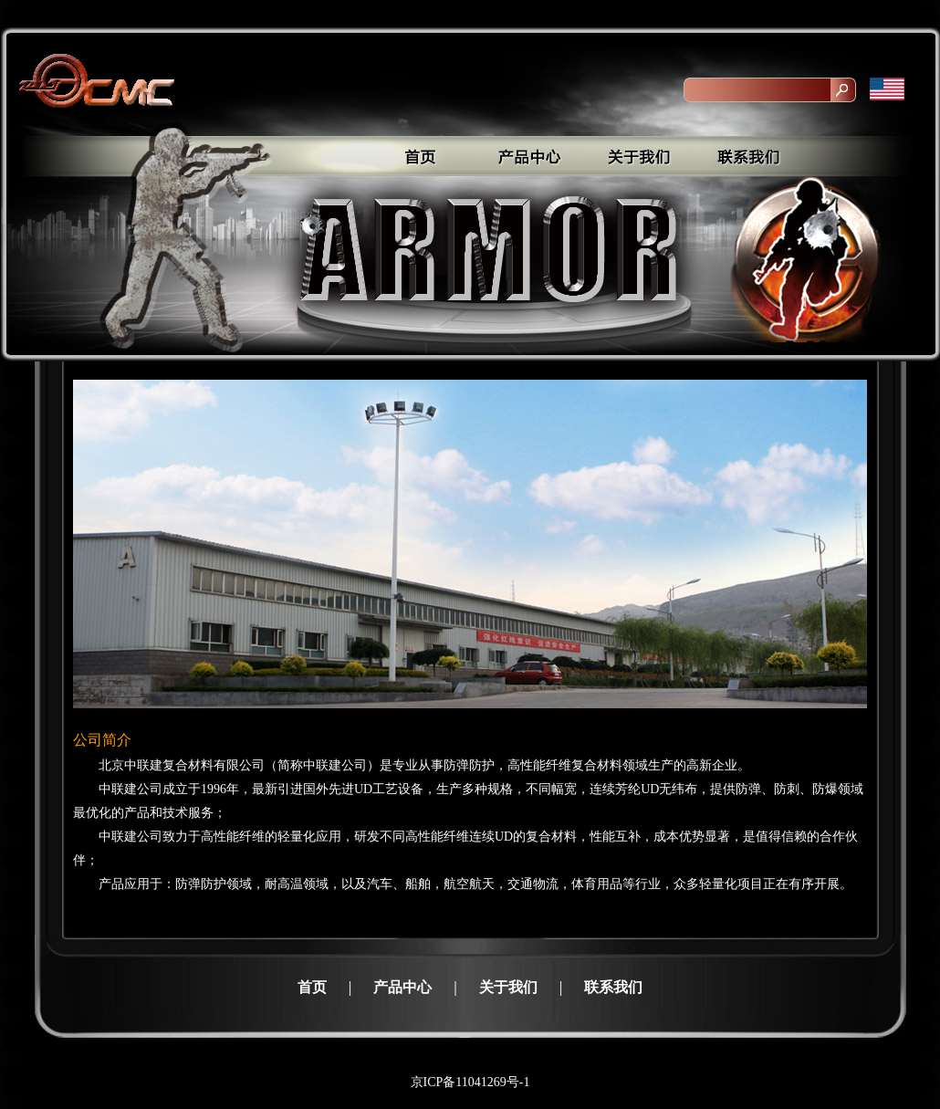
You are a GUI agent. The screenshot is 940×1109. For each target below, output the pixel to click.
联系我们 (613, 987)
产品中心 (402, 987)
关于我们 (508, 987)
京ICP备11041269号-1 (470, 1082)
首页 (312, 987)
